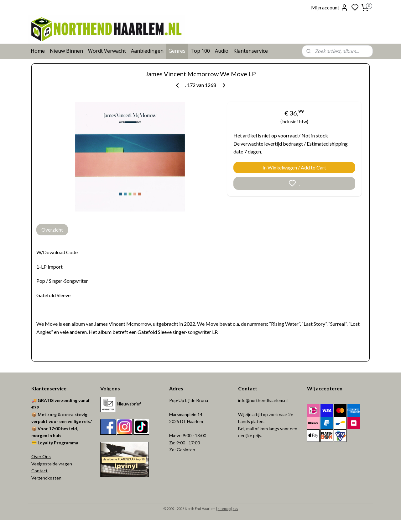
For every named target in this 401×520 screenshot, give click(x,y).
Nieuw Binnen (66, 50)
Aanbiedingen (147, 50)
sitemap (224, 509)
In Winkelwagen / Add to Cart (294, 167)
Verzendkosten (46, 477)
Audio (221, 50)
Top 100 (200, 50)
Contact (39, 470)
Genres (177, 50)
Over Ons (41, 456)
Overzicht (52, 230)
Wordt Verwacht (107, 50)
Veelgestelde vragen (51, 463)
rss (235, 509)
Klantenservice (250, 50)
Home (38, 50)
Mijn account (329, 7)
